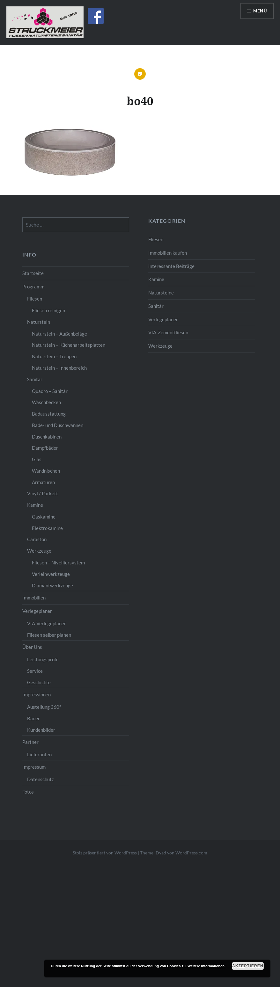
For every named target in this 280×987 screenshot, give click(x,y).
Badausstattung (49, 414)
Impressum (34, 767)
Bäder (33, 718)
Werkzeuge (160, 346)
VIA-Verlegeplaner (46, 623)
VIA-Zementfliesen (168, 332)
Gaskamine (43, 516)
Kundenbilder (41, 730)
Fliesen (155, 239)
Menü (259, 11)
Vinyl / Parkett (42, 493)
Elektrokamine (47, 528)
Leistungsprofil (43, 659)
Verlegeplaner (163, 319)
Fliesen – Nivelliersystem (58, 562)
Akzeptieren (247, 966)
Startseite (33, 273)
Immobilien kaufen (167, 253)
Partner (30, 742)
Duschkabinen (47, 436)
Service (35, 671)
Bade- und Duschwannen (57, 425)
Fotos (28, 792)
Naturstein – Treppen (54, 356)
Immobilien (34, 597)
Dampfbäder (45, 448)
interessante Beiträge (171, 266)
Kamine (156, 279)
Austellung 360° (44, 707)
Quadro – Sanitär (50, 391)
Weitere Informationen (206, 966)
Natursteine (161, 292)
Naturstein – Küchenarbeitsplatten (68, 345)
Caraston (37, 539)
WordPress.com (191, 852)
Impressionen (36, 694)
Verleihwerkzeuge (51, 574)
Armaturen (43, 482)
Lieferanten (39, 754)
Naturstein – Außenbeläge (59, 334)
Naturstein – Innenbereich (59, 368)
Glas (36, 459)
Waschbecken (46, 402)
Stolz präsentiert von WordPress (105, 852)
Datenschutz (40, 779)
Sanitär (156, 306)
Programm (33, 286)
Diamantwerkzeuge (52, 585)
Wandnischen (46, 471)
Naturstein (38, 322)
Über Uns (32, 647)
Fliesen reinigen (48, 310)
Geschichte (39, 682)
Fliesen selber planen (49, 635)
